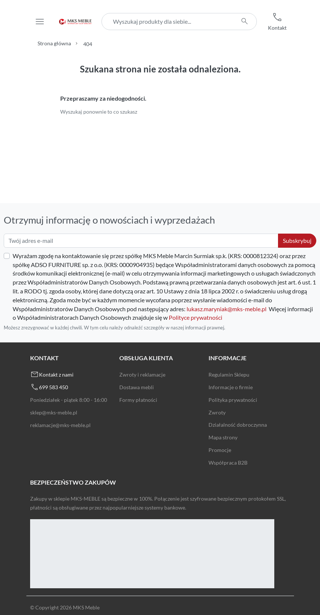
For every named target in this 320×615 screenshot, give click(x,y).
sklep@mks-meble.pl (53, 412)
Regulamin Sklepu (229, 374)
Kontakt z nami (56, 374)
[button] (277, 21)
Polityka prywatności (233, 400)
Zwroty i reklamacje (142, 374)
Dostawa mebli (136, 387)
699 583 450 (53, 387)
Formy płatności (138, 400)
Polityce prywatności (195, 317)
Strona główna (54, 43)
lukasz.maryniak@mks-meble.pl (226, 308)
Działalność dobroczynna (238, 425)
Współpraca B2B (228, 462)
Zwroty (217, 412)
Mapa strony (223, 437)
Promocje (220, 450)
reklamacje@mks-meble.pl (60, 425)
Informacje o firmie (231, 387)
